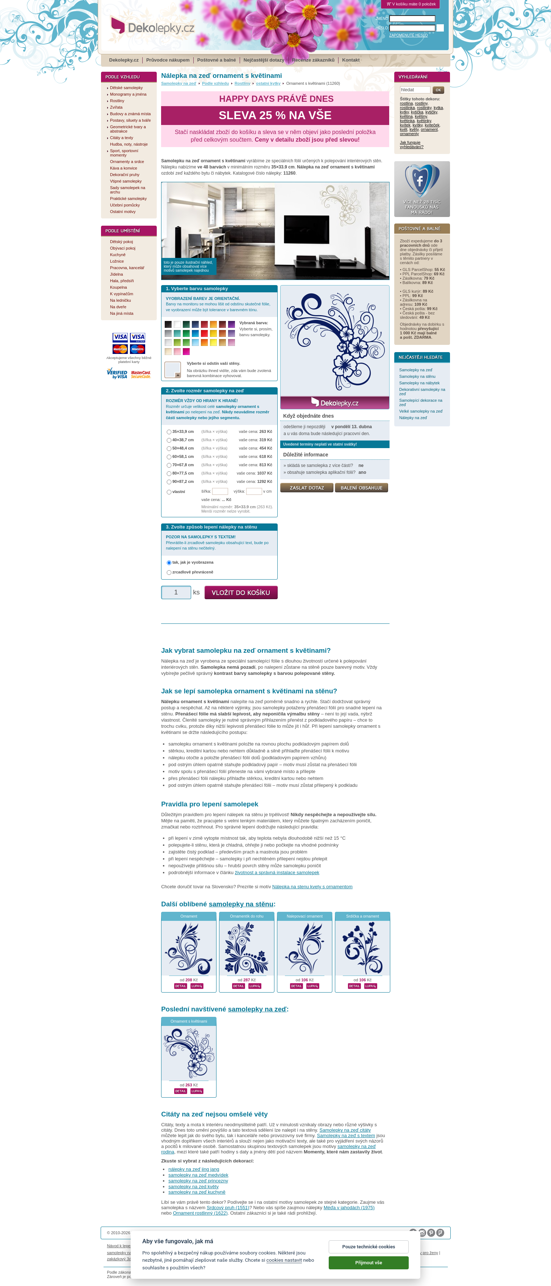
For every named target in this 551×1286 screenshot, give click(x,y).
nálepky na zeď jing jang (193, 1169)
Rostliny (243, 83)
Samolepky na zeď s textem (346, 1135)
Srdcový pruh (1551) (228, 1207)
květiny (421, 116)
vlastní (178, 491)
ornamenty (409, 133)
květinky (424, 120)
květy (413, 129)
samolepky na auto (124, 1252)
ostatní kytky (268, 83)
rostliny (421, 103)
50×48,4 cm (183, 448)
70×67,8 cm (183, 465)
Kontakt (350, 60)
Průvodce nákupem (168, 60)
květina (406, 116)
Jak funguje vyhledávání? (412, 144)
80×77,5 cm (183, 473)
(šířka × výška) (214, 431)
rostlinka (407, 107)
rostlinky (424, 107)
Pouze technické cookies (368, 1253)
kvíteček (432, 125)
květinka (407, 120)
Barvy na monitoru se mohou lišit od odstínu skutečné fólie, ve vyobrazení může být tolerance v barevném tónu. (218, 304)
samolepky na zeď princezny (198, 1180)
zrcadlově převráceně (192, 572)
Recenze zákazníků (313, 60)
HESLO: (382, 28)
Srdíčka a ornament (362, 916)
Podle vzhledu (215, 83)
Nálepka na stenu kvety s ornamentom (312, 886)
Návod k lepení (120, 1246)
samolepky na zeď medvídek (198, 1175)
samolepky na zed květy (193, 1186)
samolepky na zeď (257, 1009)
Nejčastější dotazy (264, 60)
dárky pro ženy (425, 1252)
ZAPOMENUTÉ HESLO (408, 35)
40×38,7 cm (183, 440)
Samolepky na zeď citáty (345, 1130)
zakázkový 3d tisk (123, 1259)
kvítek (405, 125)
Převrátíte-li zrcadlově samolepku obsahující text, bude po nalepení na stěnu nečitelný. (217, 542)
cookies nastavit (284, 1266)
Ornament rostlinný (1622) (200, 1213)
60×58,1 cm (183, 456)
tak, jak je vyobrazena (193, 562)
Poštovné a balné (216, 60)
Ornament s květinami (189, 1021)
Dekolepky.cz (124, 60)
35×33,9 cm (183, 431)
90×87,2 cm (183, 481)
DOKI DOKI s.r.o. (189, 1233)
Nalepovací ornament (305, 916)
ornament (429, 129)
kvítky (417, 125)
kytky (404, 112)
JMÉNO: (383, 19)
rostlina (406, 103)
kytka (438, 107)
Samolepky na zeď (178, 83)
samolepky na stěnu (241, 904)
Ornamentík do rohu (246, 916)
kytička (417, 112)
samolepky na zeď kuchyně (197, 1192)
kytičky (431, 112)
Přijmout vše (369, 1269)
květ (403, 129)
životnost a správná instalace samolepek (277, 872)
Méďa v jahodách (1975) (349, 1207)
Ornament (189, 916)
